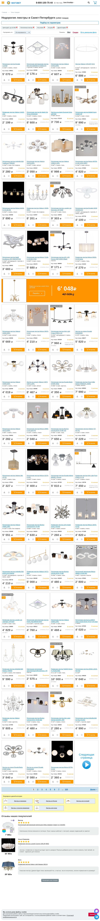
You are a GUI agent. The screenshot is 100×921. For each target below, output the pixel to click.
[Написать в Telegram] (96, 917)
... (62, 789)
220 (66, 789)
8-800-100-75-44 (44, 2)
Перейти (36, 293)
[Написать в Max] (96, 911)
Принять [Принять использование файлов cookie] (93, 914)
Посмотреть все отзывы (50, 880)
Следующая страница (86, 756)
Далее (93, 789)
